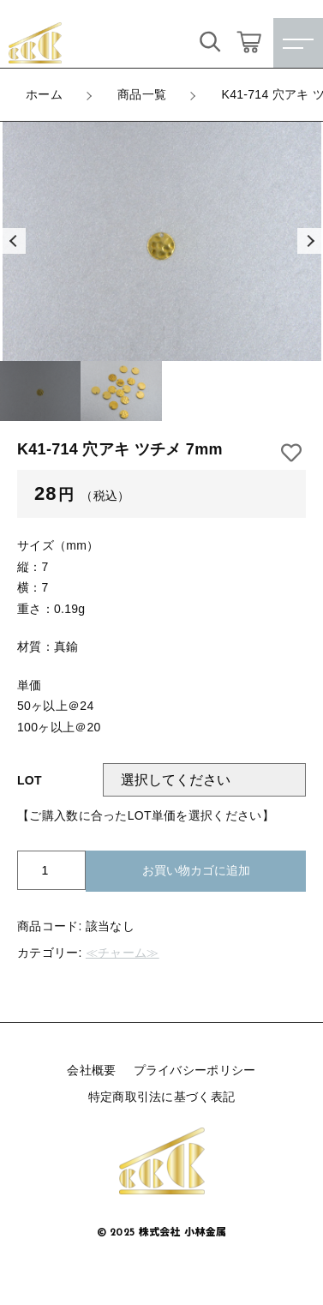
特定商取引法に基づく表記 (162, 1097)
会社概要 (91, 1070)
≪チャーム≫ (122, 952)
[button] (13, 241)
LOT (29, 780)
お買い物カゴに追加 (196, 870)
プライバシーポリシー (195, 1070)
